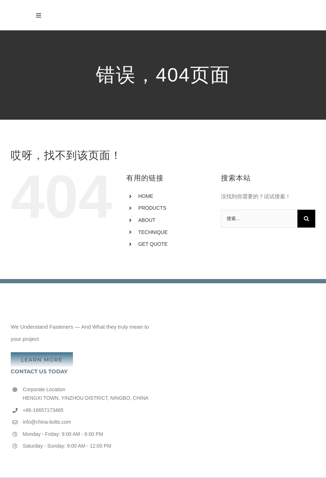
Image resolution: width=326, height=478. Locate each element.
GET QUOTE (153, 244)
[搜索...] (259, 219)
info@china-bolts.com (47, 422)
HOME (145, 196)
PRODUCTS (152, 208)
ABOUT (146, 220)
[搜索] (306, 219)
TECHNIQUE (153, 232)
